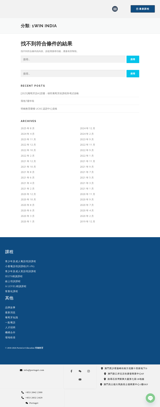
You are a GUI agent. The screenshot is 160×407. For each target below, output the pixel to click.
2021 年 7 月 (87, 172)
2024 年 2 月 (87, 133)
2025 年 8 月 (28, 128)
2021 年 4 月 (28, 183)
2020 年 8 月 (28, 205)
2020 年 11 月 (87, 194)
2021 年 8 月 (28, 172)
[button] (115, 9)
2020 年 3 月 (28, 216)
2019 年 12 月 (87, 221)
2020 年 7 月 (87, 205)
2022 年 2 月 (28, 155)
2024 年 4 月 (28, 133)
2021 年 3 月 (87, 183)
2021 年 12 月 (28, 161)
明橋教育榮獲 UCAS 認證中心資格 (39, 108)
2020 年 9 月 (87, 199)
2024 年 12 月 (87, 128)
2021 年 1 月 (87, 188)
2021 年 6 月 (28, 177)
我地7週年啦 (27, 100)
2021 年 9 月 (87, 166)
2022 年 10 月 (28, 150)
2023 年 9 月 (87, 139)
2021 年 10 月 (28, 166)
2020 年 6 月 (28, 210)
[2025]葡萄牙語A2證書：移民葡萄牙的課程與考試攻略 (50, 93)
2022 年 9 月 (87, 150)
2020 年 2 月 (87, 216)
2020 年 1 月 (28, 221)
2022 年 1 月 (87, 155)
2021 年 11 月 (87, 161)
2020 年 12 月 (28, 194)
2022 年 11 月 (87, 144)
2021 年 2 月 (28, 188)
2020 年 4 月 (87, 210)
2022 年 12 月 (28, 144)
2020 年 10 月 (28, 199)
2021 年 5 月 (87, 177)
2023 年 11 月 (28, 139)
